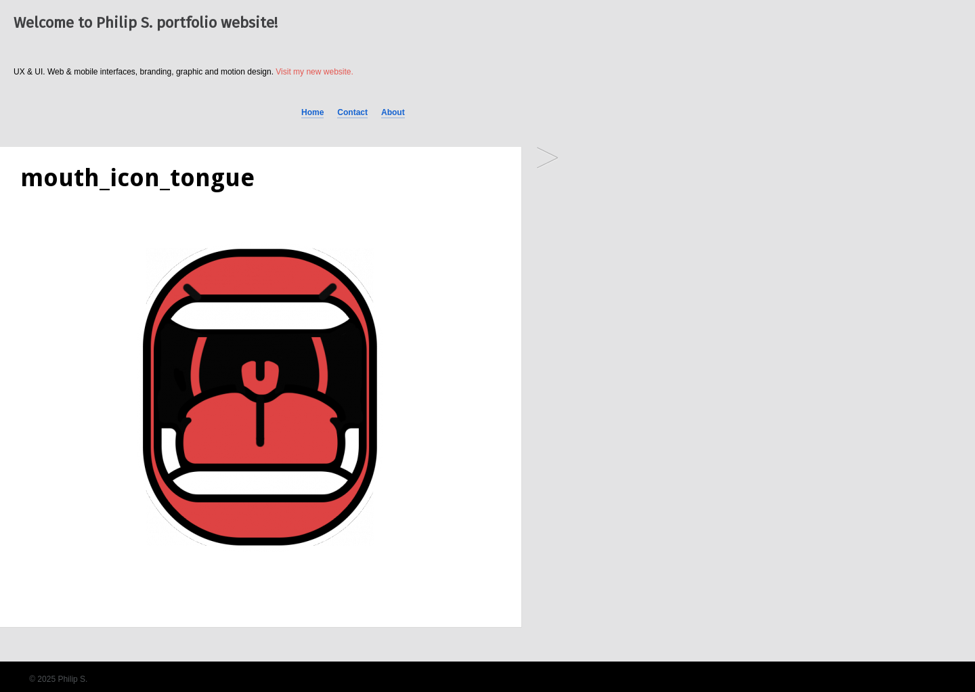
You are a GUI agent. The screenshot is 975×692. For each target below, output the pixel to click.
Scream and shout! (547, 159)
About (393, 112)
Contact (352, 112)
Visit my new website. (314, 72)
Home (312, 112)
